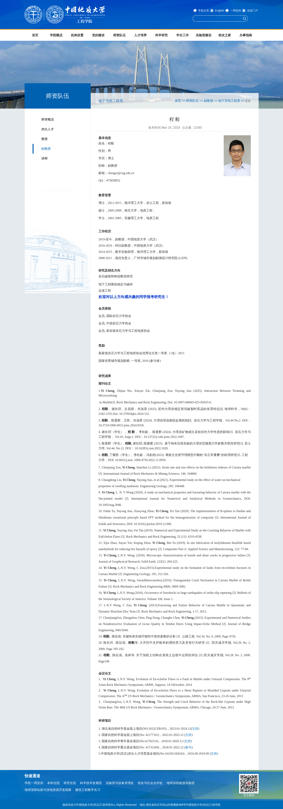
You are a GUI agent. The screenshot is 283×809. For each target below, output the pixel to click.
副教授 (46, 148)
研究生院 (70, 783)
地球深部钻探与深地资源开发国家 (48, 789)
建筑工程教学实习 (87, 789)
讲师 (44, 158)
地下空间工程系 (229, 100)
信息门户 (252, 10)
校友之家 (224, 35)
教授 (44, 139)
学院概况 (56, 35)
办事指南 (246, 35)
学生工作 (182, 35)
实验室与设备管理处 (120, 783)
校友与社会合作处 (150, 783)
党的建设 (98, 35)
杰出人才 (47, 129)
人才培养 (140, 35)
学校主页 (203, 10)
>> (183, 100)
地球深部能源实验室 (181, 783)
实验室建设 (203, 35)
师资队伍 (119, 35)
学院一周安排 (34, 783)
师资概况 (47, 119)
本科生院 (53, 783)
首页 (35, 35)
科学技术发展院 (91, 783)
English (219, 10)
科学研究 (161, 35)
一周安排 (235, 10)
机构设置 (77, 35)
